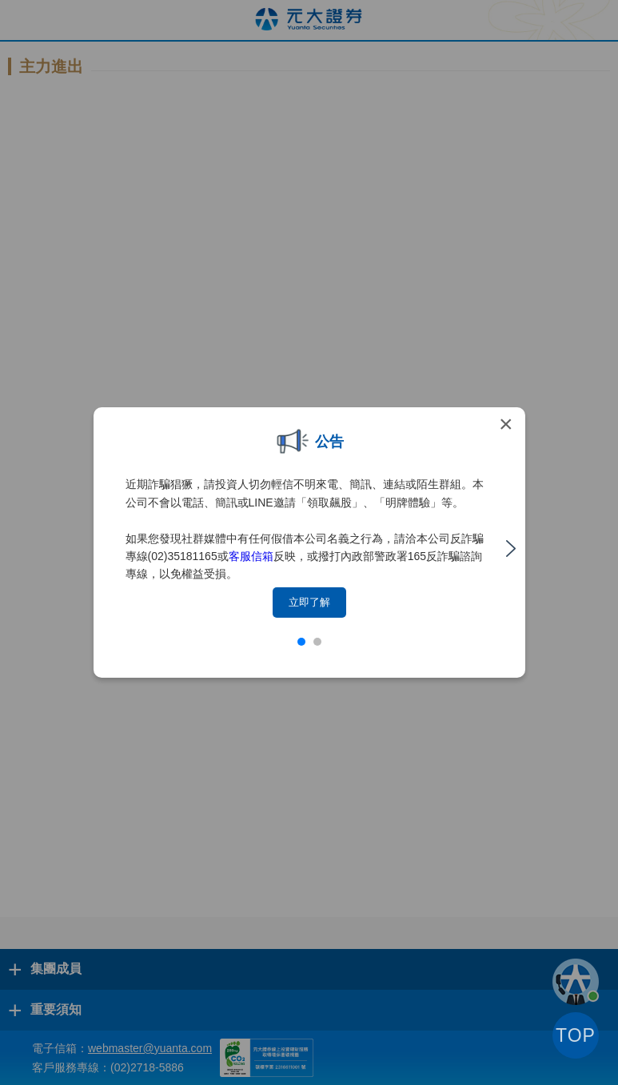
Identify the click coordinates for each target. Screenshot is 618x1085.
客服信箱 (251, 556)
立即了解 (309, 602)
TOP (576, 1035)
